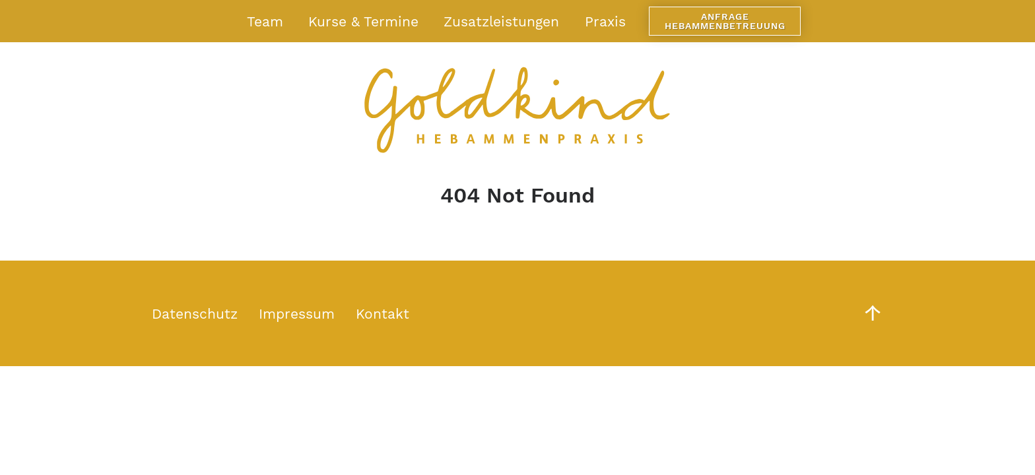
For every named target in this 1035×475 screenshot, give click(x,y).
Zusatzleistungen (501, 21)
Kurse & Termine (363, 21)
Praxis (605, 21)
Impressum (297, 313)
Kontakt (382, 313)
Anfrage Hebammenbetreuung (725, 21)
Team (265, 21)
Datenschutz (195, 313)
